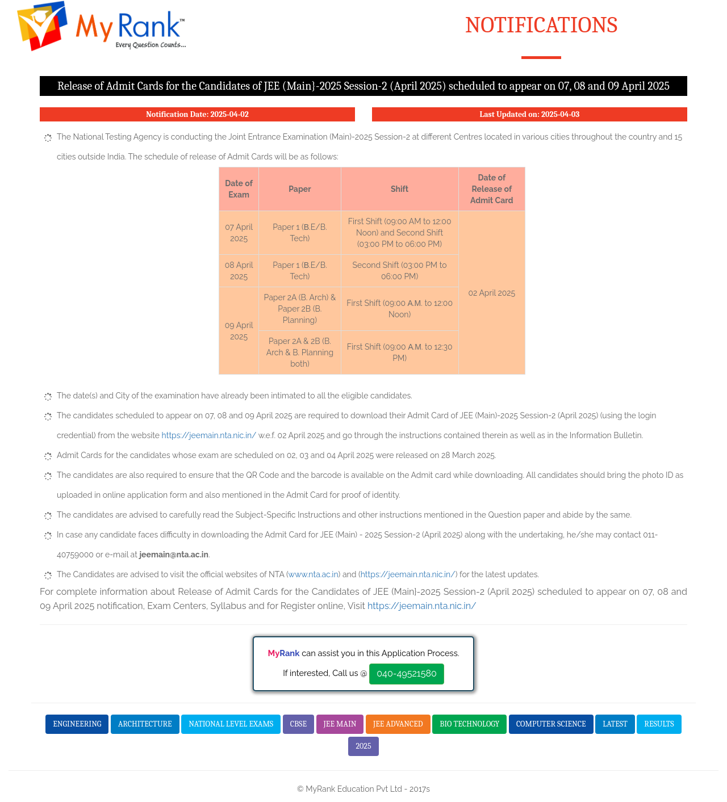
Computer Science (551, 724)
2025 (363, 746)
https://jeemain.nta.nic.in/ (209, 435)
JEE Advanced (398, 724)
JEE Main (340, 724)
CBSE (298, 724)
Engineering (77, 724)
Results (659, 724)
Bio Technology (469, 724)
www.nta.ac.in (314, 574)
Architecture (145, 724)
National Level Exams (231, 724)
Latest (615, 724)
